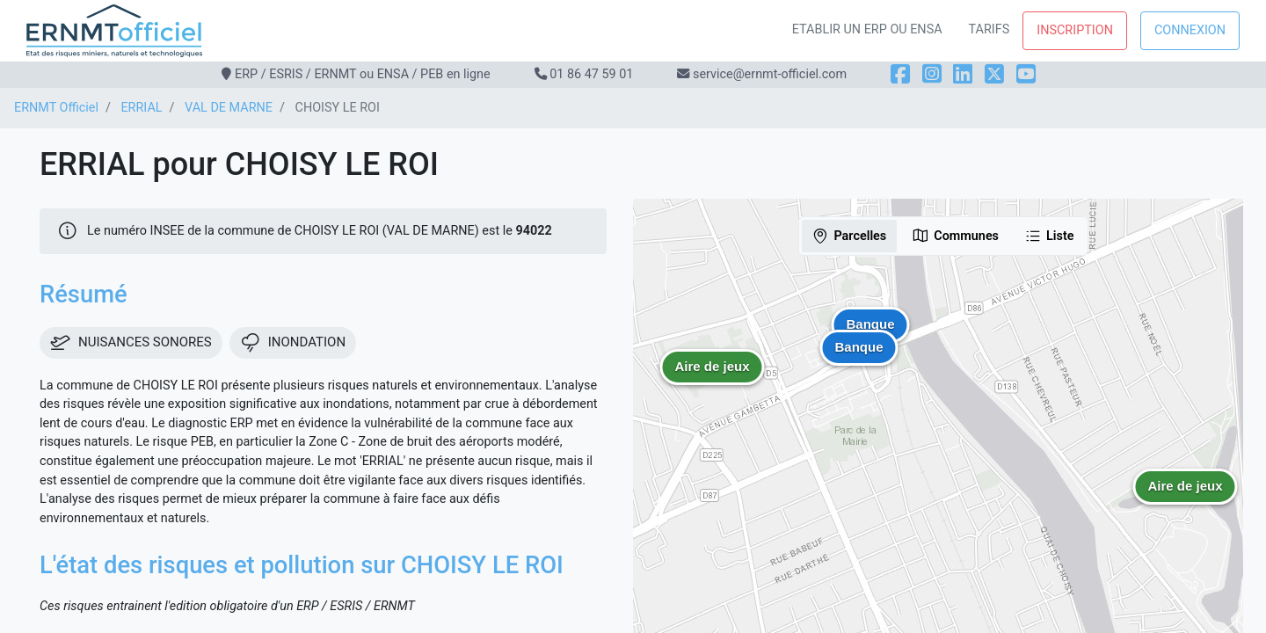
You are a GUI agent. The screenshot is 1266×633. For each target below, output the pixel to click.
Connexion (1190, 30)
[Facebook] (900, 74)
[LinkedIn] (962, 74)
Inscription (1075, 30)
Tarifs (989, 29)
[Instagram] (932, 74)
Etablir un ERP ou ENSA (867, 29)
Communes (955, 235)
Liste (1049, 235)
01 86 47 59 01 (591, 74)
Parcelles (848, 235)
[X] (994, 74)
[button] (1185, 499)
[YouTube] (1026, 74)
